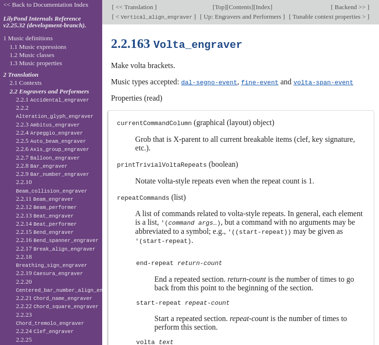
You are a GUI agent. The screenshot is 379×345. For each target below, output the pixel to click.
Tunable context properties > (329, 16)
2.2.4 (49, 132)
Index (263, 7)
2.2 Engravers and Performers (49, 91)
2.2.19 (49, 272)
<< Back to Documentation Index (46, 4)
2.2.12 (46, 206)
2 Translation (21, 74)
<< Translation (134, 7)
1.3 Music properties (36, 63)
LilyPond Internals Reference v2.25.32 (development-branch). (44, 22)
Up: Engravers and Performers (242, 16)
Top (220, 7)
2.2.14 (46, 223)
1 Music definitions (28, 38)
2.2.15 (45, 231)
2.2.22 (57, 306)
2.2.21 (54, 297)
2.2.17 (55, 248)
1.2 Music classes (32, 54)
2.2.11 (44, 198)
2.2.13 (45, 215)
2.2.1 (52, 99)
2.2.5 (51, 140)
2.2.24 (45, 330)
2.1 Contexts (26, 82)
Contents (240, 7)
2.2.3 (48, 124)
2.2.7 (48, 157)
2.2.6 (52, 148)
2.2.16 (57, 239)
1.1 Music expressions (38, 46)
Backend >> (350, 7)
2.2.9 (52, 173)
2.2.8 (42, 165)
